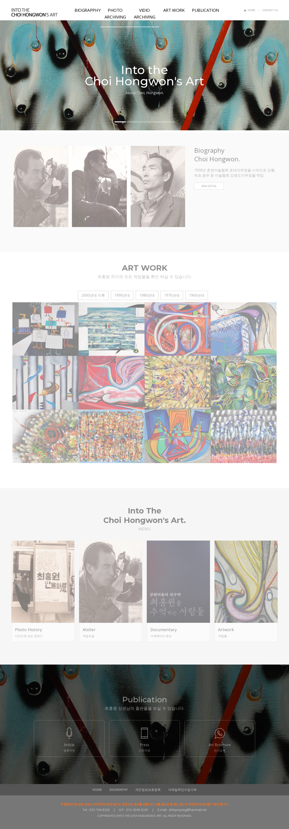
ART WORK (174, 10)
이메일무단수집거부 (182, 789)
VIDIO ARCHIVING (144, 13)
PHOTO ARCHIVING (115, 13)
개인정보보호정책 (148, 789)
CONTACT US (270, 10)
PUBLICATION (205, 10)
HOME (251, 10)
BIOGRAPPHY (87, 10)
